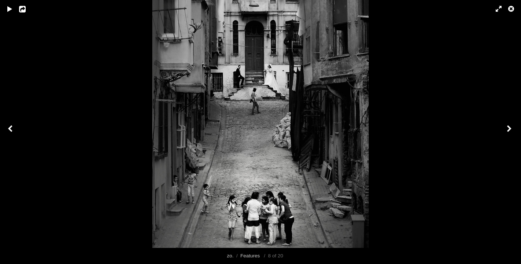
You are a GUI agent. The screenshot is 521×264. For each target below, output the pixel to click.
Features (250, 255)
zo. (230, 255)
